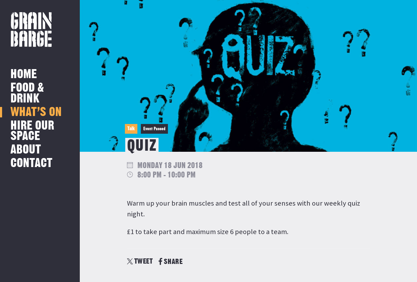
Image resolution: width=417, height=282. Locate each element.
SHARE (170, 261)
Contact (31, 163)
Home (23, 74)
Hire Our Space (32, 131)
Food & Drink (27, 93)
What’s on (36, 112)
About (25, 149)
